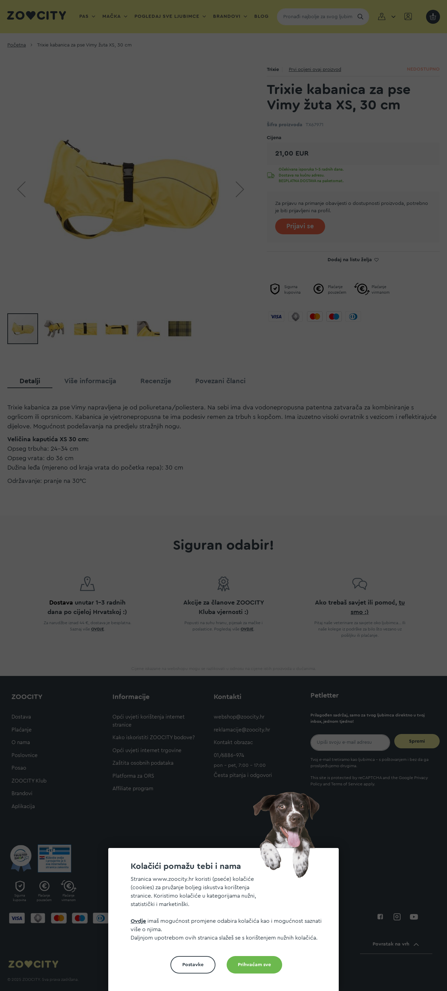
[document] (226, 922)
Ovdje (138, 921)
